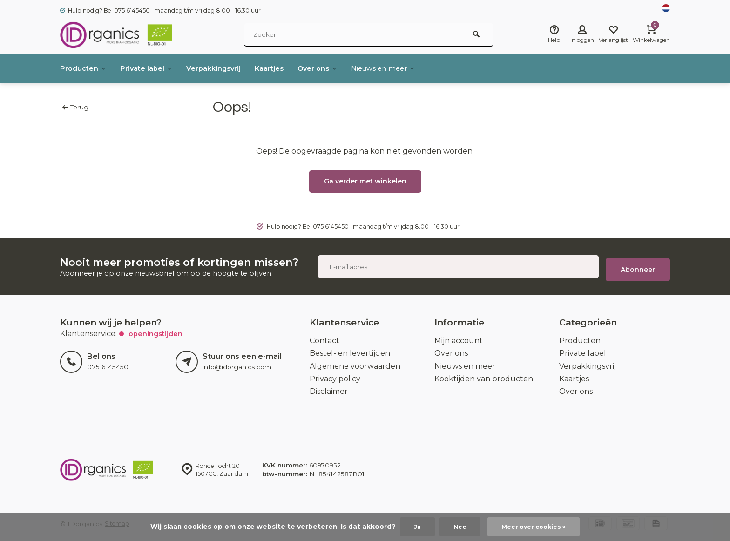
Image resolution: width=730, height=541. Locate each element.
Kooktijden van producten (483, 373)
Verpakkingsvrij (224, 68)
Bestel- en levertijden (350, 348)
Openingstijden (157, 328)
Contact (324, 335)
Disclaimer (329, 386)
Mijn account (458, 335)
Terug (75, 107)
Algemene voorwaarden (355, 360)
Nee (457, 526)
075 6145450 (107, 361)
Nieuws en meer (407, 68)
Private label (152, 68)
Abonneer (638, 264)
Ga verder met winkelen (365, 181)
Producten (85, 68)
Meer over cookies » (534, 526)
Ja (413, 526)
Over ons (336, 68)
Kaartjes (284, 68)
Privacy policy (335, 373)
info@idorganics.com (236, 361)
